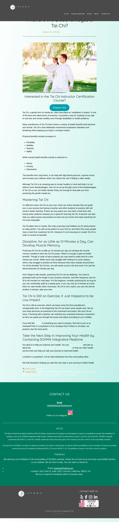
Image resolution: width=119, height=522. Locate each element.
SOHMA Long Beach (73, 372)
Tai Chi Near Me (70, 375)
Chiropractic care (63, 348)
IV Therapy (50, 348)
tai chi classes (37, 375)
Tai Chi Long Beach (53, 375)
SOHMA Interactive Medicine (50, 372)
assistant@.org (63, 468)
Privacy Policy (56, 511)
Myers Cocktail (37, 348)
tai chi (86, 372)
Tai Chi (38, 323)
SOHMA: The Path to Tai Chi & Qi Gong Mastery (28, 7)
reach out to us (76, 345)
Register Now (59, 107)
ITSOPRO (63, 513)
